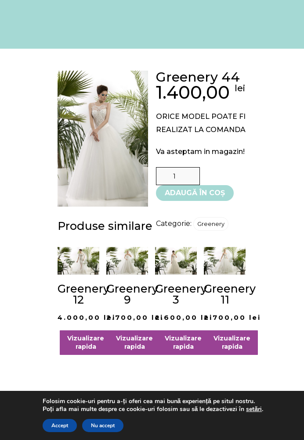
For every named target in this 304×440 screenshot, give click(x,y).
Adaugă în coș (195, 193)
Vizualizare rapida (85, 342)
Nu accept (103, 425)
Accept (59, 425)
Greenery (210, 223)
